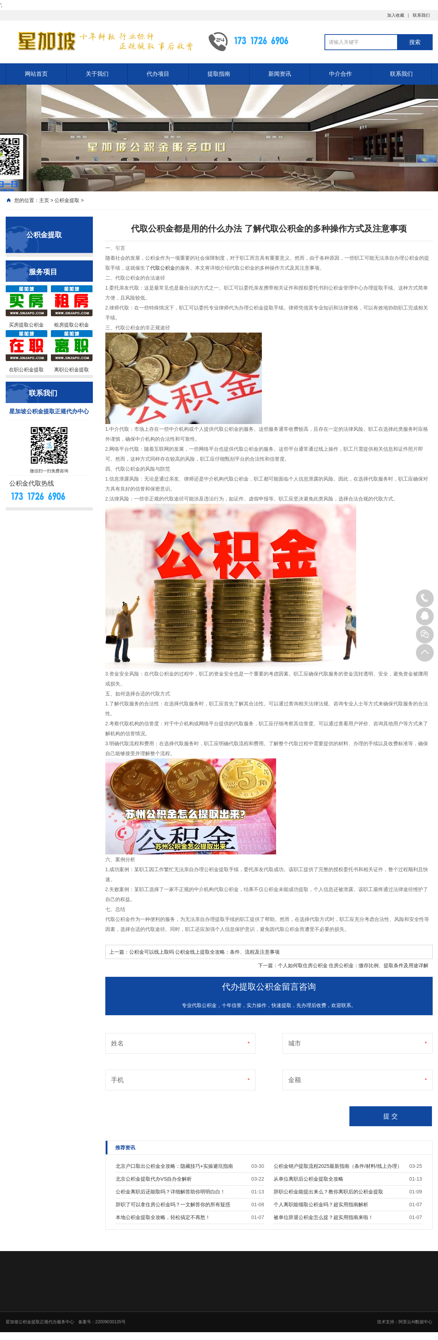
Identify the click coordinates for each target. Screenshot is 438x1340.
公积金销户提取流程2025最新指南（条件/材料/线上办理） (338, 1166)
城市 (294, 1043)
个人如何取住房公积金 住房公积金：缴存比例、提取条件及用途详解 (353, 965)
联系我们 (421, 15)
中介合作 (340, 74)
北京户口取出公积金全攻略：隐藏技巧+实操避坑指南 (174, 1166)
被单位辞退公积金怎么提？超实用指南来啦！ (323, 1217)
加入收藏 (395, 15)
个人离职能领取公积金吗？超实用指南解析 (321, 1204)
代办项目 (158, 74)
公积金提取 (66, 200)
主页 (44, 200)
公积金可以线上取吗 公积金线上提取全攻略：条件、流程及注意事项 (204, 952)
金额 (294, 1080)
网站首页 (36, 74)
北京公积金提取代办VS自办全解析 (154, 1179)
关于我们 (97, 74)
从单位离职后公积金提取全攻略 (308, 1179)
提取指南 (218, 74)
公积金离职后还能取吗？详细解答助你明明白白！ (170, 1192)
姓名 (117, 1043)
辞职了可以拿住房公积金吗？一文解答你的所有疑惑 (173, 1204)
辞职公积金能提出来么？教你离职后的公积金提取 (328, 1192)
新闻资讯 (279, 74)
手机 (117, 1080)
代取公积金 (162, 268)
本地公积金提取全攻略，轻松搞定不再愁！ (163, 1217)
